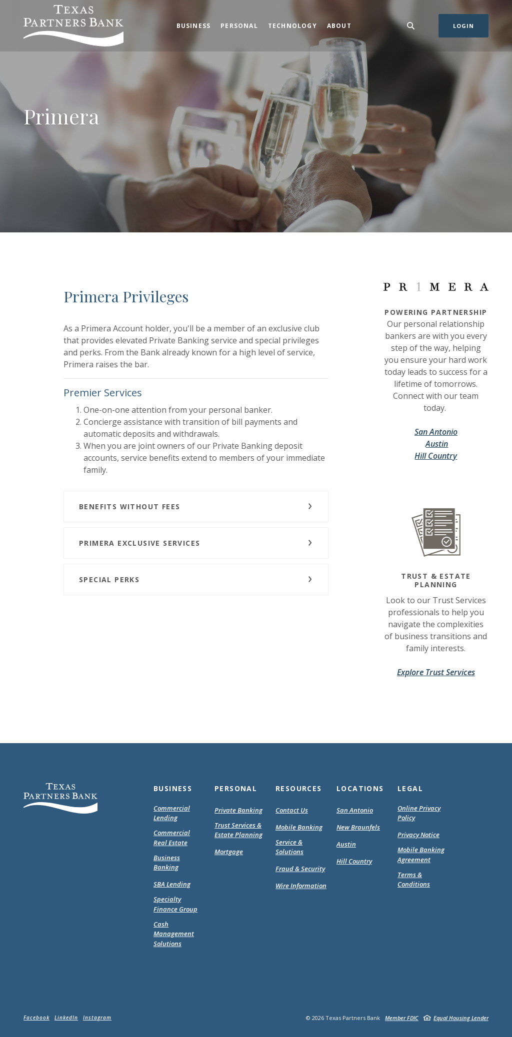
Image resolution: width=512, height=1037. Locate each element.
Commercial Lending (172, 813)
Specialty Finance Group (176, 904)
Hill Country (435, 455)
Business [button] (193, 25)
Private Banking (238, 810)
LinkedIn (66, 1017)
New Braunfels (358, 827)
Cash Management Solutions (174, 934)
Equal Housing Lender (461, 1018)
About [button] (339, 25)
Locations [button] (360, 788)
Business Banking (167, 862)
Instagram (97, 1017)
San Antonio (436, 431)
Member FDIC (401, 1018)
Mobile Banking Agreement (423, 855)
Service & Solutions (290, 847)
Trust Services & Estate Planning (238, 830)
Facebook (37, 1017)
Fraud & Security (300, 868)
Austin (437, 443)
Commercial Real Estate (172, 837)
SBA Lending (172, 884)
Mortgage (228, 852)
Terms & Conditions (423, 880)
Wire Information (301, 885)
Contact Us (292, 810)
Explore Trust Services (436, 672)
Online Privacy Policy (419, 813)
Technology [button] (292, 25)
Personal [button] (239, 25)
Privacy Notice (419, 835)
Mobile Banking (299, 827)
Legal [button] (410, 788)
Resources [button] (299, 788)
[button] (196, 506)
